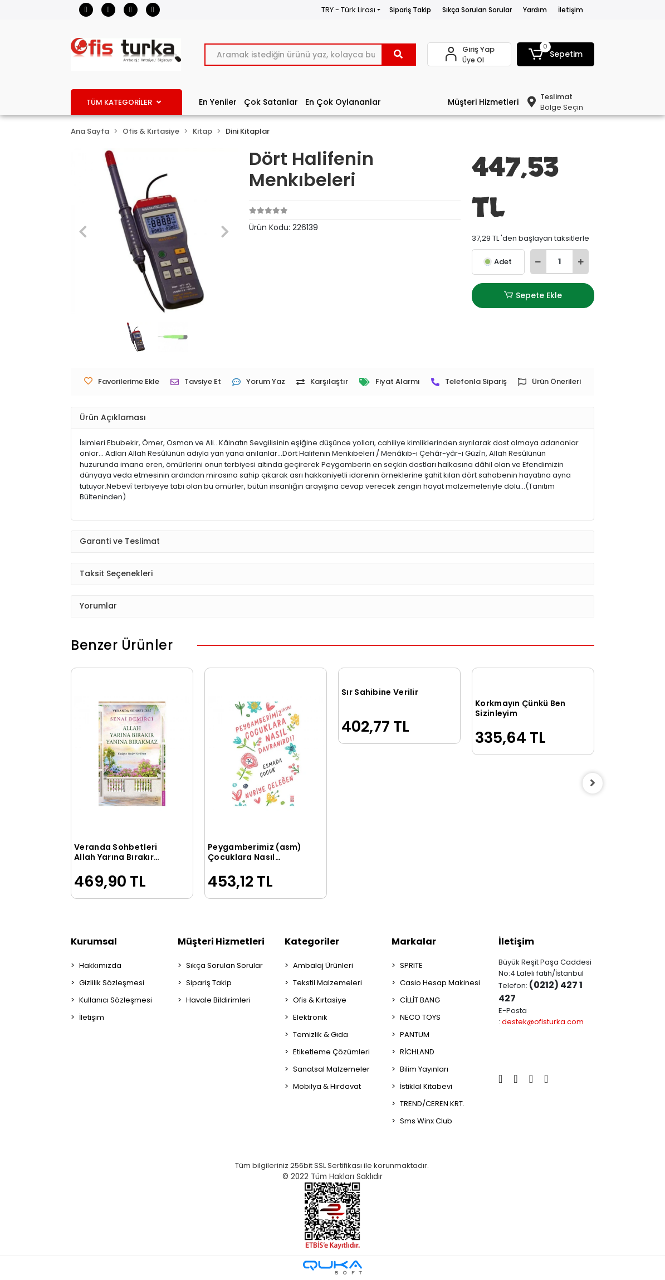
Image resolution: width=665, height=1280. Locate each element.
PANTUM (414, 1034)
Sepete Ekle (533, 295)
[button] (555, 54)
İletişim (570, 9)
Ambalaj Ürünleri (323, 965)
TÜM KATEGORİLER (123, 102)
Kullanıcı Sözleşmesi (115, 1000)
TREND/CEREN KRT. (432, 1103)
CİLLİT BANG (420, 1000)
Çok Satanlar (271, 102)
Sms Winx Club (426, 1121)
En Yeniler (218, 102)
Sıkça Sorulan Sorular (477, 9)
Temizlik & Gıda (320, 1034)
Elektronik (310, 1017)
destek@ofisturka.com (543, 1021)
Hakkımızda (100, 965)
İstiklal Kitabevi (426, 1086)
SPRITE (411, 965)
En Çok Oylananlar (343, 102)
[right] (594, 783)
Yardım (535, 9)
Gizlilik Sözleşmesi (111, 982)
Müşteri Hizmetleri (483, 102)
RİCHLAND (417, 1052)
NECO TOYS (420, 1017)
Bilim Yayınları (424, 1069)
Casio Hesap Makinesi (440, 982)
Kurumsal (94, 941)
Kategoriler (312, 941)
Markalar (414, 941)
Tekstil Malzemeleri (327, 982)
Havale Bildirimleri (218, 1000)
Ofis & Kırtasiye (319, 1000)
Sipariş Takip (410, 9)
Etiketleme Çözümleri (331, 1052)
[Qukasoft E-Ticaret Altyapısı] (332, 1267)
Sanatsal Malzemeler (331, 1069)
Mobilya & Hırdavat (327, 1086)
